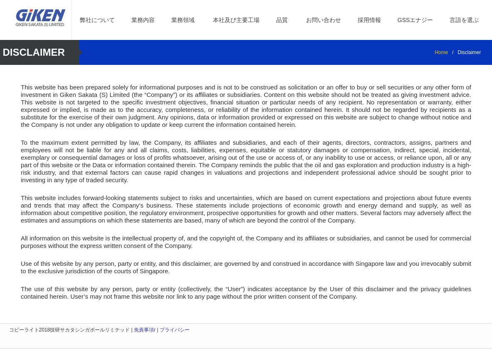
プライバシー (175, 330)
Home (441, 52)
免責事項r (145, 330)
